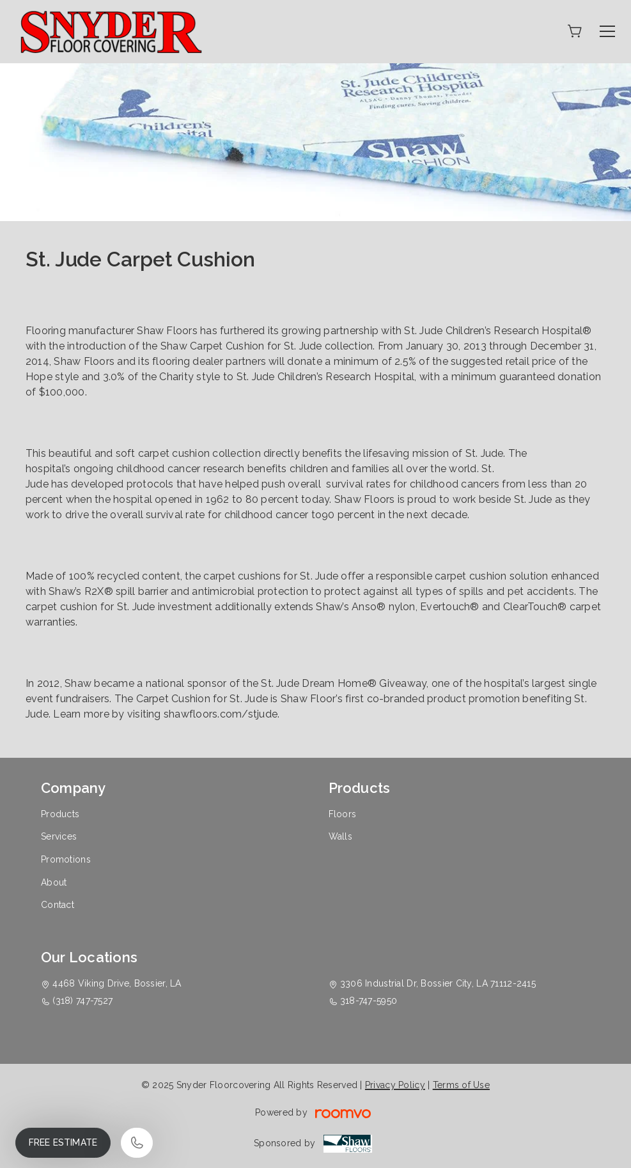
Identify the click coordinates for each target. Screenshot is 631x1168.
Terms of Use (461, 1085)
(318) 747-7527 (82, 1000)
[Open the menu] (607, 31)
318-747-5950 (368, 1000)
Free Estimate (63, 1142)
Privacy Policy (395, 1085)
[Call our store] (137, 1143)
